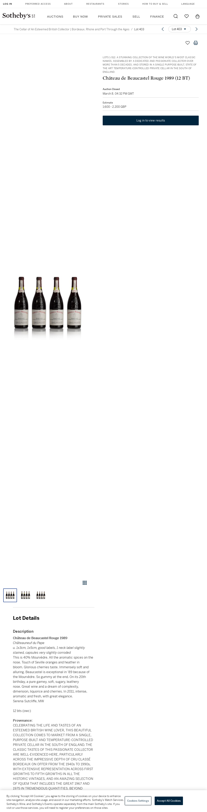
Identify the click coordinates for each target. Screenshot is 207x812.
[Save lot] (187, 43)
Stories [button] (123, 4)
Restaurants (95, 4)
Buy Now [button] (80, 16)
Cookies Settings (138, 800)
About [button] (68, 4)
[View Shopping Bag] (197, 16)
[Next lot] (196, 29)
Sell (136, 16)
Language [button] (188, 4)
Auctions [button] (55, 16)
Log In (7, 4)
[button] (47, 305)
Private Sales (110, 16)
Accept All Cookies (169, 800)
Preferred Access (38, 4)
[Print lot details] (195, 43)
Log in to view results (150, 121)
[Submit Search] (176, 16)
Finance (157, 16)
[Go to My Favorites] (187, 16)
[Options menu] (179, 29)
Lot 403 (139, 29)
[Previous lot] (163, 29)
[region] (103, 801)
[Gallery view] (84, 583)
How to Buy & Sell (155, 4)
